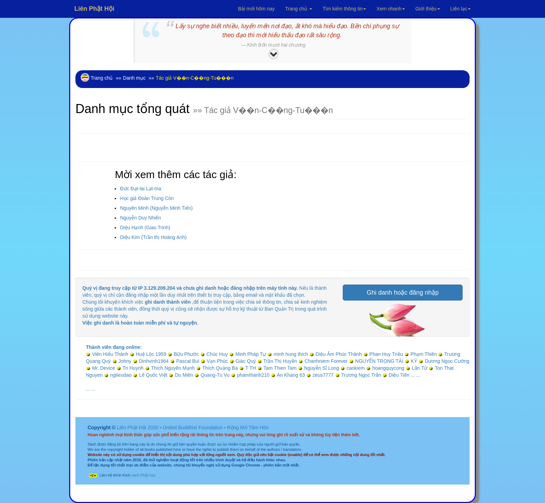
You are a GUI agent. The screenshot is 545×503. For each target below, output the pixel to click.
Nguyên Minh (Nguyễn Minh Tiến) (156, 208)
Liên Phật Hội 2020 (138, 427)
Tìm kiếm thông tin (344, 8)
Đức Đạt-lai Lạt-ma (140, 188)
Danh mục (134, 78)
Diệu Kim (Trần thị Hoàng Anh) (153, 237)
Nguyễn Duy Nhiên (140, 218)
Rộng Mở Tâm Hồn (248, 427)
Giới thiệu (427, 8)
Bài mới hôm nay (256, 8)
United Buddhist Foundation (193, 427)
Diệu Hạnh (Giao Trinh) (145, 227)
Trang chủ (298, 8)
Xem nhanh (390, 8)
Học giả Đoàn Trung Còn (147, 198)
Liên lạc (460, 8)
